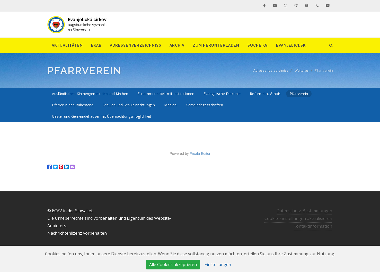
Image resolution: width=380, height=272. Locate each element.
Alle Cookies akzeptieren (173, 264)
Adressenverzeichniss (270, 70)
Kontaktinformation (313, 226)
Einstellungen (218, 264)
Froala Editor (200, 153)
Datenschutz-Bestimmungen (304, 211)
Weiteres (302, 70)
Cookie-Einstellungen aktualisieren (298, 218)
